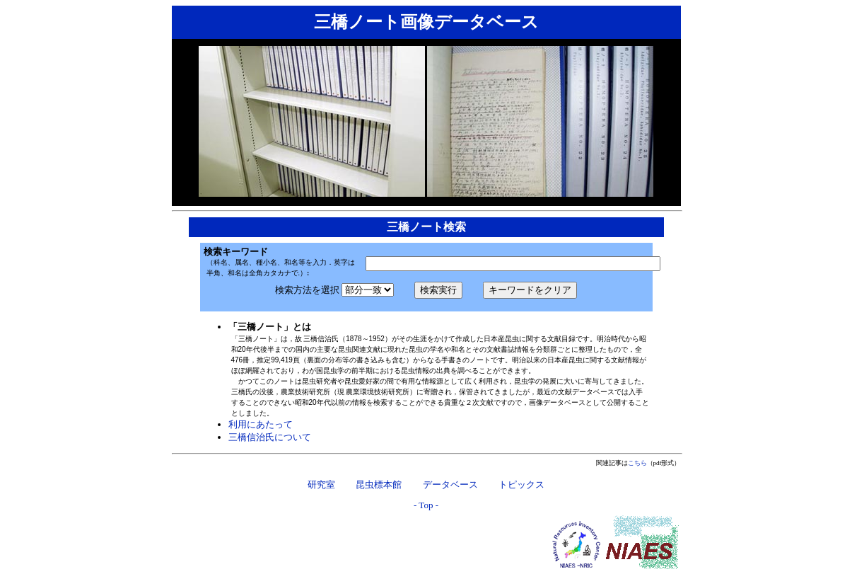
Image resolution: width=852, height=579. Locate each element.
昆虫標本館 (379, 483)
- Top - (426, 505)
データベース (450, 483)
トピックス (521, 483)
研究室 (321, 483)
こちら (637, 462)
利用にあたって (260, 424)
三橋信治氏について (269, 437)
